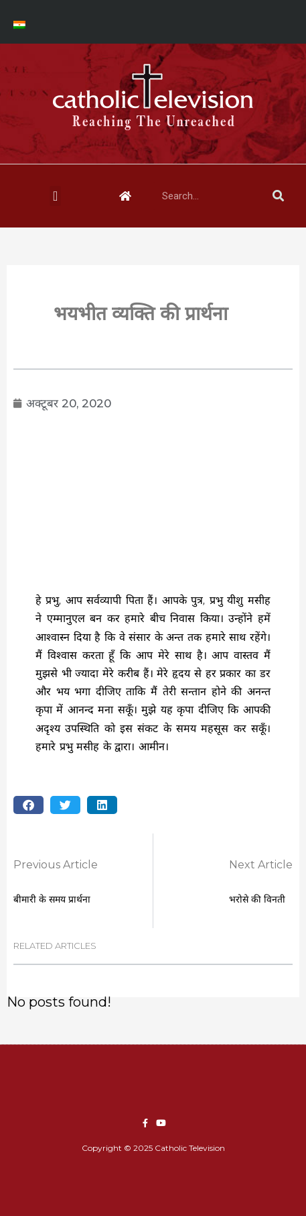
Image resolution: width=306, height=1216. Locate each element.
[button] (55, 196)
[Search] (278, 196)
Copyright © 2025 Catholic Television (153, 1148)
